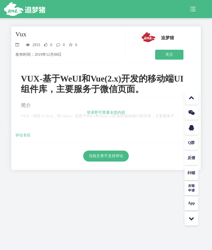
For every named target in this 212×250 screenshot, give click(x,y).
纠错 (191, 173)
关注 (169, 54)
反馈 (191, 158)
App (191, 203)
